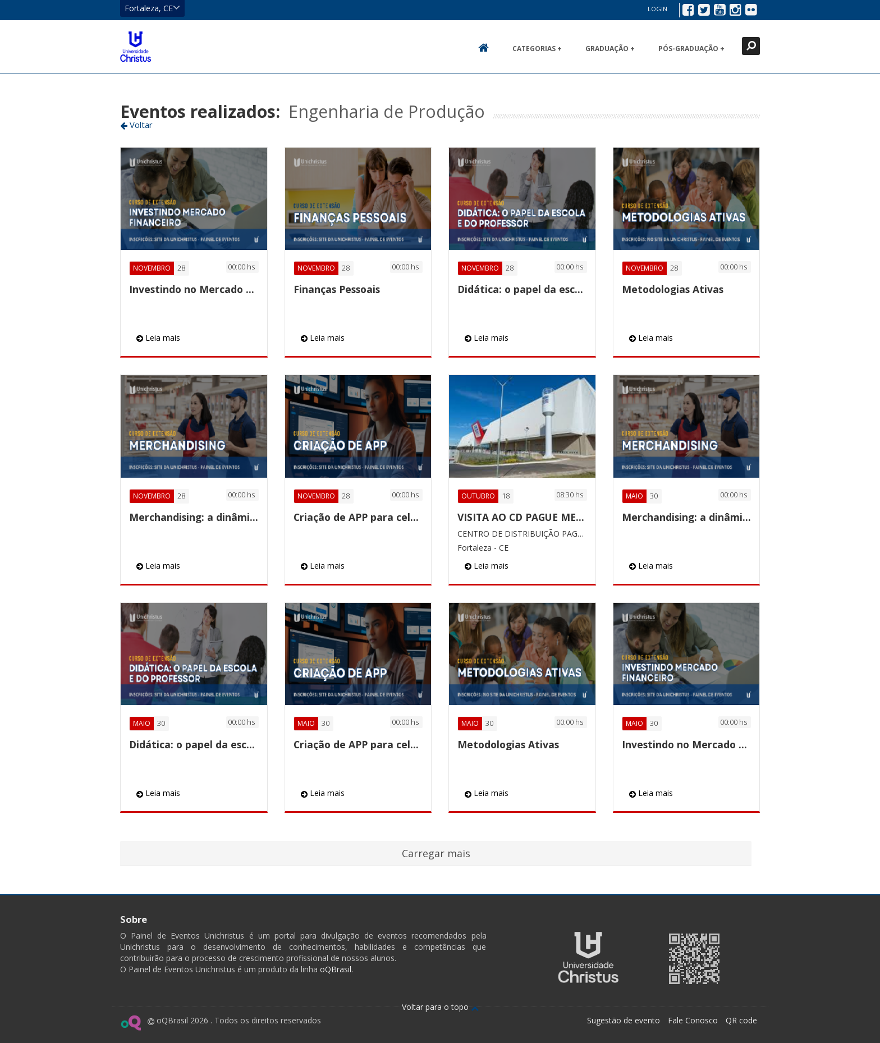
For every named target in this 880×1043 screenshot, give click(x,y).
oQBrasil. (335, 969)
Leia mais (158, 337)
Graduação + (610, 48)
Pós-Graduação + (691, 48)
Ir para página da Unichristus (588, 957)
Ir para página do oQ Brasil (130, 1023)
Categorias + (537, 48)
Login (657, 8)
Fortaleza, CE (152, 8)
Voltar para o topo (440, 1006)
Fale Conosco (693, 1020)
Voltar (136, 124)
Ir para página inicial (135, 46)
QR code (741, 1020)
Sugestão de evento (623, 1020)
